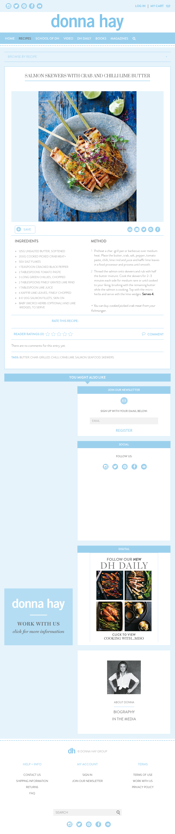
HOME (10, 38)
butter (24, 357)
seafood (94, 357)
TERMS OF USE (142, 775)
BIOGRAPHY (124, 712)
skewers (108, 357)
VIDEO (68, 38)
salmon (81, 357)
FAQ (32, 793)
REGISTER (124, 430)
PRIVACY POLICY (143, 787)
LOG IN (140, 6)
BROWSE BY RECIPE (22, 56)
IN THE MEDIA (124, 719)
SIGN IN (87, 775)
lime (71, 357)
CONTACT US (32, 775)
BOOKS (100, 38)
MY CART (157, 6)
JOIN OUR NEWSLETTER (87, 781)
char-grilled (40, 357)
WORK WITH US (143, 781)
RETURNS (32, 787)
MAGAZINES (119, 38)
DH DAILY (84, 38)
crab (63, 357)
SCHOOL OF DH (47, 38)
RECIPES (25, 38)
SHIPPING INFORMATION (32, 781)
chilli (55, 357)
